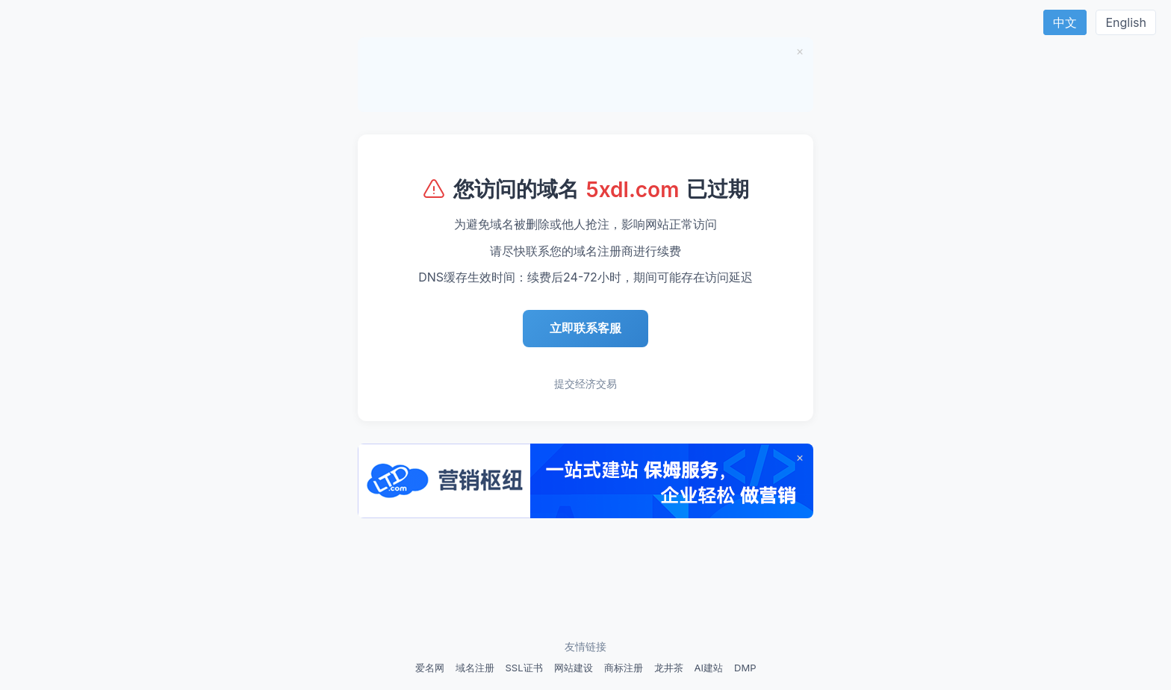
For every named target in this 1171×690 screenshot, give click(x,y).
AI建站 (709, 668)
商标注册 (623, 668)
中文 (1065, 22)
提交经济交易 (585, 383)
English (1125, 22)
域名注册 (475, 668)
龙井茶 (668, 668)
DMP (745, 668)
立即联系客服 (585, 327)
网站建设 (573, 668)
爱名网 (429, 668)
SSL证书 (524, 668)
